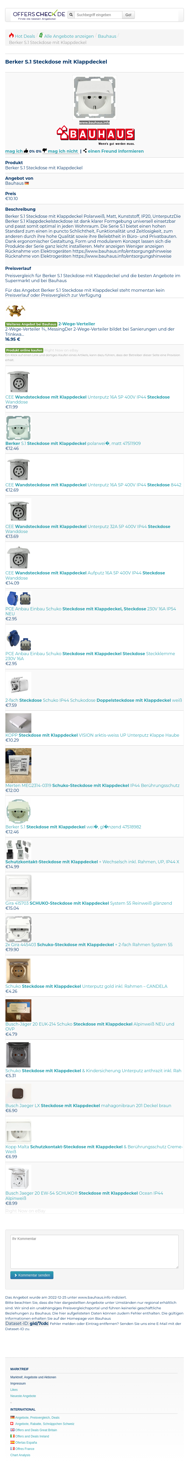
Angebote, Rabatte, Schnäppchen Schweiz (42, 1424)
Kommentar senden (32, 1275)
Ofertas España (23, 1442)
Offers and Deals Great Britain (33, 1430)
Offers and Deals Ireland (29, 1436)
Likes (14, 1390)
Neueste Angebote (23, 1396)
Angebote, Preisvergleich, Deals (34, 1417)
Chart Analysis (20, 1455)
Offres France (22, 1449)
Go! (128, 15)
